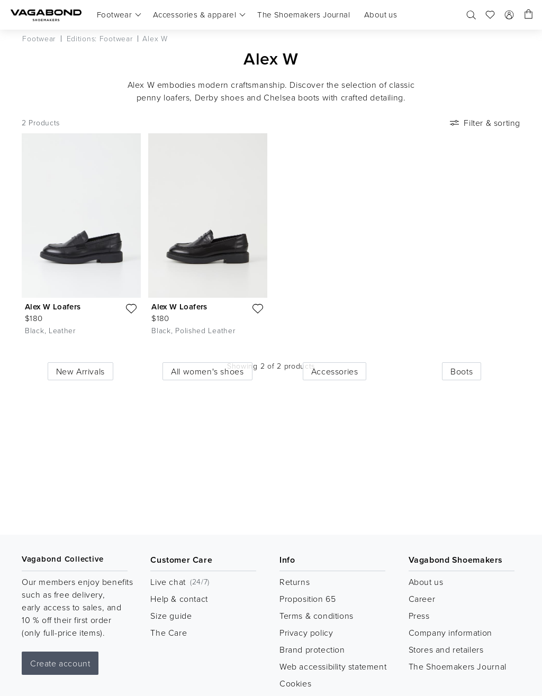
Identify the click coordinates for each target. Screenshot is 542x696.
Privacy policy (306, 632)
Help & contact (178, 599)
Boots (461, 371)
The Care (168, 632)
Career (422, 599)
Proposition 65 (307, 599)
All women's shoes (207, 371)
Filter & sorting (484, 122)
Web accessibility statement (332, 666)
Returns (294, 582)
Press (419, 615)
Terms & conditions (316, 615)
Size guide (171, 615)
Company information (450, 632)
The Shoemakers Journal (458, 666)
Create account (60, 663)
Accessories (334, 371)
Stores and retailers (446, 649)
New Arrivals (80, 371)
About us (426, 582)
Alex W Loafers (53, 306)
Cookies (295, 683)
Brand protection (312, 649)
